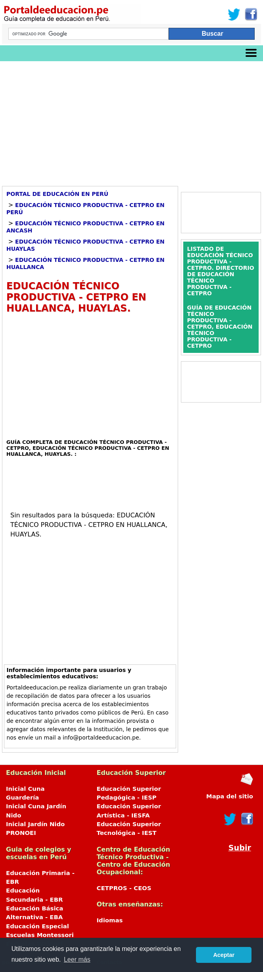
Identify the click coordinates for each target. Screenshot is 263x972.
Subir (239, 847)
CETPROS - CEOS (124, 888)
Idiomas (110, 920)
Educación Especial (37, 926)
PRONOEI (21, 832)
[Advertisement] (131, 120)
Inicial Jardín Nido (35, 824)
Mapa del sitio (229, 796)
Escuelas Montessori (40, 935)
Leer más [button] (77, 959)
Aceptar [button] (223, 955)
